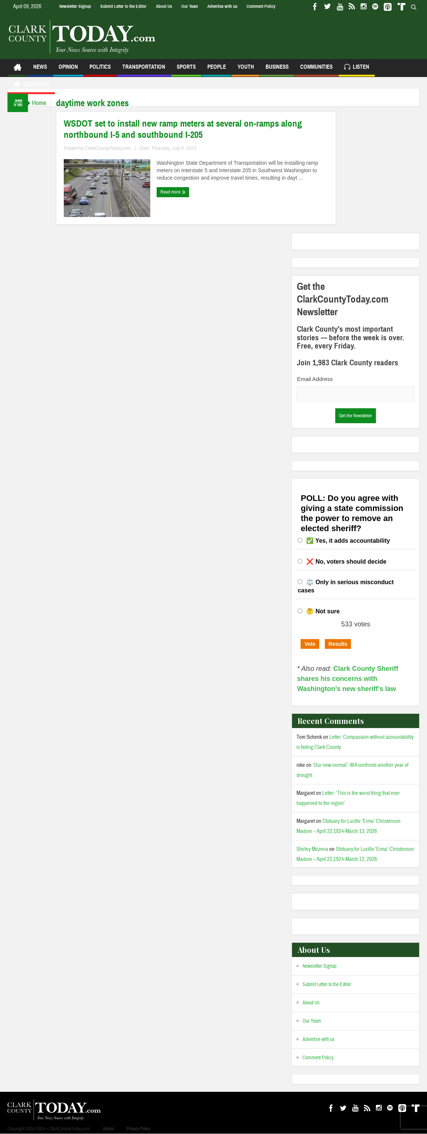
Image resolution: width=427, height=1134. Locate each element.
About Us (164, 6)
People (217, 70)
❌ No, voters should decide (346, 561)
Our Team (189, 6)
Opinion (68, 70)
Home (42, 103)
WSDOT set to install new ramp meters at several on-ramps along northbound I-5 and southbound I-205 (190, 129)
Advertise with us (222, 6)
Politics (100, 70)
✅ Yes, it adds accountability (348, 540)
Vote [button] (309, 644)
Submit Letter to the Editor (123, 6)
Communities (316, 70)
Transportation (144, 70)
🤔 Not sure (322, 611)
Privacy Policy (138, 1129)
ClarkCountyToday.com (115, 148)
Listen (357, 68)
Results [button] (338, 644)
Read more (180, 192)
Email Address (315, 379)
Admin (108, 1129)
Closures (31, 85)
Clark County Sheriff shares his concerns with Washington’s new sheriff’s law (347, 679)
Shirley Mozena (312, 849)
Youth (246, 70)
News (40, 70)
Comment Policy (261, 6)
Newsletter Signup (75, 6)
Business (277, 70)
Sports (186, 70)
